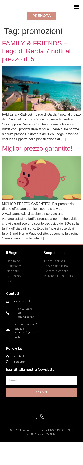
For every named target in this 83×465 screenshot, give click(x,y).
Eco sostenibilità (56, 289)
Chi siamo (14, 299)
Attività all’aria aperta (59, 299)
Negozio (13, 294)
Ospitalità (13, 284)
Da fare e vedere (56, 294)
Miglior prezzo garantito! (37, 171)
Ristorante (14, 289)
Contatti (12, 304)
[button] (76, 18)
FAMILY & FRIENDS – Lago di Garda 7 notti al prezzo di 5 (36, 74)
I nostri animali (54, 284)
